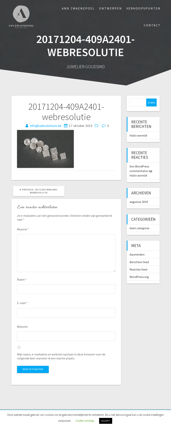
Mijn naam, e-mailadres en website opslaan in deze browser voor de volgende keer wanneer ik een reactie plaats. (61, 356)
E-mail (22, 303)
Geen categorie (139, 228)
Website (22, 326)
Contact (152, 25)
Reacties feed (138, 269)
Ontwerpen (110, 8)
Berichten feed (139, 262)
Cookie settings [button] (85, 420)
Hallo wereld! (138, 135)
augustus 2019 (139, 202)
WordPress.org (139, 277)
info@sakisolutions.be (45, 126)
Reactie (23, 229)
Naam (22, 279)
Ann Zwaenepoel (78, 8)
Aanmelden (137, 254)
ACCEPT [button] (105, 420)
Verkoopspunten (143, 8)
